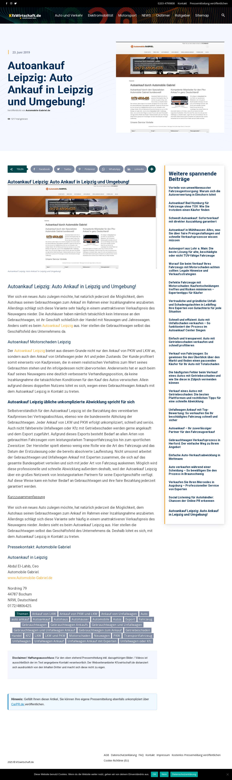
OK (154, 774)
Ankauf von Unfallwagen (119, 614)
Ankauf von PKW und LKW (78, 614)
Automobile (101, 619)
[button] (223, 15)
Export (130, 619)
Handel (17, 636)
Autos (117, 619)
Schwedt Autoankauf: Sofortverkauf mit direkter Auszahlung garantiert (194, 219)
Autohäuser (80, 619)
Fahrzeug (146, 619)
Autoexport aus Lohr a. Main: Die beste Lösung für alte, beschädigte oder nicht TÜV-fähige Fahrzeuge (193, 252)
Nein (164, 774)
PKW (116, 636)
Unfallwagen (21, 641)
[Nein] (227, 774)
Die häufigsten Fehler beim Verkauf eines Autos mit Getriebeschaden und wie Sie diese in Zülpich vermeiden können (195, 378)
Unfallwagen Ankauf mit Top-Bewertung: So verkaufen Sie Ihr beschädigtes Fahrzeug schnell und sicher (193, 415)
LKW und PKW (55, 636)
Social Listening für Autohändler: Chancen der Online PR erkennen (191, 499)
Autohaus (61, 619)
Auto (144, 614)
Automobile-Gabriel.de (38, 110)
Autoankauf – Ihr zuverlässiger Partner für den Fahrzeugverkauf (192, 430)
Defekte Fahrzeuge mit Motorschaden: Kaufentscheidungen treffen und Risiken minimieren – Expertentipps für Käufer (194, 288)
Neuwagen (102, 636)
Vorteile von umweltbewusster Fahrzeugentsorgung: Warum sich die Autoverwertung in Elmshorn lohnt (194, 191)
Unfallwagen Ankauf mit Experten (92, 641)
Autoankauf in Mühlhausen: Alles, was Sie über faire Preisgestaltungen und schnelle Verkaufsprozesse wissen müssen (194, 235)
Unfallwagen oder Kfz (136, 641)
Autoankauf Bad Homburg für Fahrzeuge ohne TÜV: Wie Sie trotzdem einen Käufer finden (189, 206)
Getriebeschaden (138, 630)
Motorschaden (79, 636)
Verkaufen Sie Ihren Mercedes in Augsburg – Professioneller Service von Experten (194, 485)
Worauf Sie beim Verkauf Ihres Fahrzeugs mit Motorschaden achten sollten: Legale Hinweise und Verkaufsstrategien (194, 269)
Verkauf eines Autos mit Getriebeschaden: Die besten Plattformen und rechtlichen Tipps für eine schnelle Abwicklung (195, 396)
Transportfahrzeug (138, 636)
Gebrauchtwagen (34, 625)
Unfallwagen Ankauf (49, 641)
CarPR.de (18, 704)
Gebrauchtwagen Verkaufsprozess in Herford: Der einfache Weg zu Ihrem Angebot (194, 443)
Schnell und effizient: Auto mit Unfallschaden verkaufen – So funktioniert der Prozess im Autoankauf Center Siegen (189, 325)
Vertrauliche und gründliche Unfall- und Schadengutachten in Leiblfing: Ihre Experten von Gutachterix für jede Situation (195, 306)
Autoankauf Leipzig (57, 325)
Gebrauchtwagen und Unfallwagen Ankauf (44, 630)
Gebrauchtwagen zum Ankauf (100, 630)
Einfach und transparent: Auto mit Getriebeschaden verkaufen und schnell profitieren (192, 342)
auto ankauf (20, 619)
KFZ (28, 636)
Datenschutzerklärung (184, 774)
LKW (38, 636)
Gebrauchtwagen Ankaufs (69, 625)
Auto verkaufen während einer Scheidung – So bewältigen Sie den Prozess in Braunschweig (193, 470)
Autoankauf (41, 619)
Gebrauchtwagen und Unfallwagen (117, 625)
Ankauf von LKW (44, 614)
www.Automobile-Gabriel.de (30, 578)
